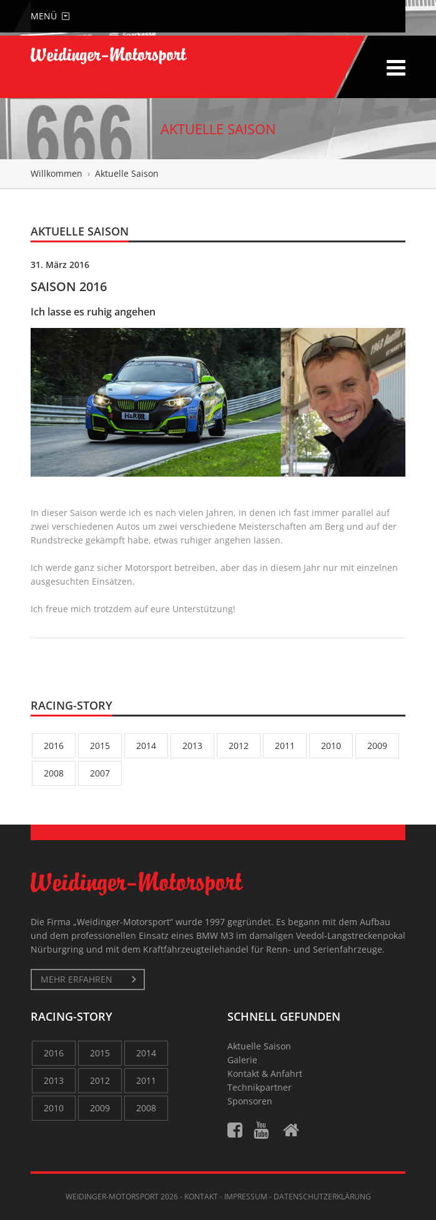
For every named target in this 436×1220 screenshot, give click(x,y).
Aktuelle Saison (259, 1046)
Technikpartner (259, 1087)
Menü (50, 16)
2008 (54, 773)
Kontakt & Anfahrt (264, 1073)
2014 (146, 745)
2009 (377, 745)
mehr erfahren (76, 979)
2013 (192, 745)
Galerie (242, 1060)
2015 (100, 745)
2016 (54, 745)
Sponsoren (249, 1101)
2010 (331, 745)
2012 (239, 745)
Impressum (245, 1196)
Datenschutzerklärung (322, 1196)
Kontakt (201, 1196)
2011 (285, 745)
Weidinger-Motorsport (112, 1196)
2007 (100, 773)
